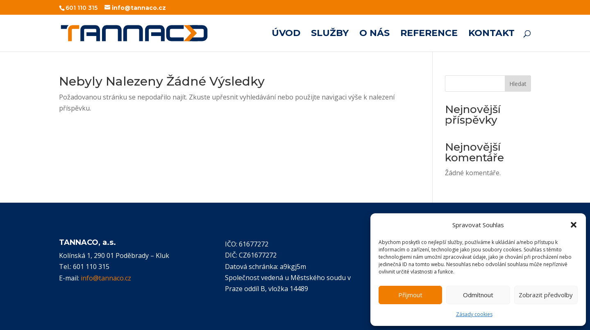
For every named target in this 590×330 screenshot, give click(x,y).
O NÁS (374, 34)
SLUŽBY (330, 34)
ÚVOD (286, 34)
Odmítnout (478, 295)
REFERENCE (429, 34)
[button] (574, 225)
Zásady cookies (474, 314)
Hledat (517, 84)
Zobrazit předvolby (546, 295)
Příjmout (410, 295)
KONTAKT (491, 34)
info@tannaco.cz (106, 278)
